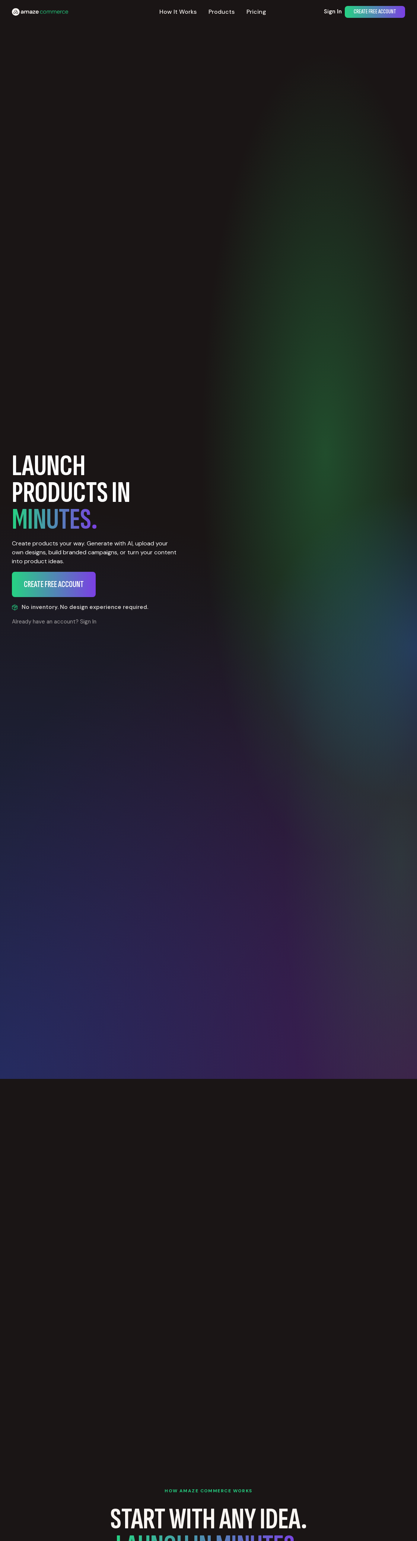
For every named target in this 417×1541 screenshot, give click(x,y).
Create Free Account (375, 11)
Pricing (256, 12)
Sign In (333, 11)
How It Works (178, 12)
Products (221, 12)
